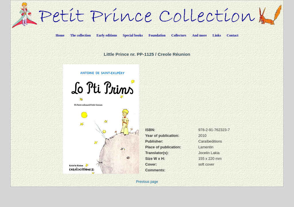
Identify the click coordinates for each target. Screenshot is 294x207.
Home (60, 35)
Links (216, 35)
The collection (80, 35)
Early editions (106, 35)
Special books (133, 35)
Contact (233, 35)
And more (199, 35)
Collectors (178, 35)
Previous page (147, 182)
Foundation (156, 35)
